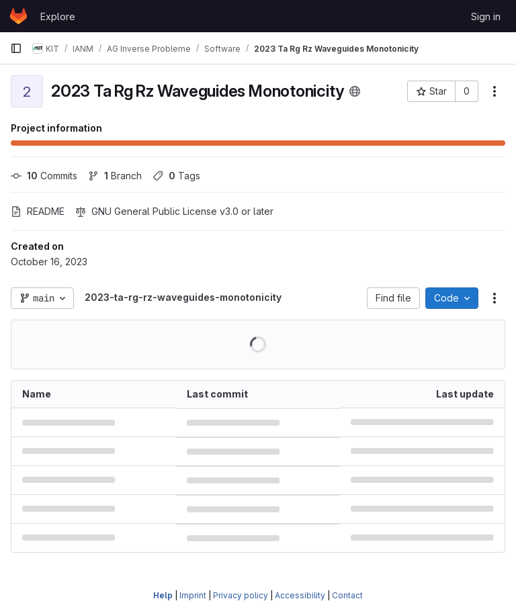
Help (163, 595)
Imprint (192, 595)
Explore (57, 16)
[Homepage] (18, 16)
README (37, 211)
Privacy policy (240, 595)
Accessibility (300, 595)
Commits (44, 175)
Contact (347, 595)
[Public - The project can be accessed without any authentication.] (354, 91)
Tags (176, 175)
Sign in (486, 16)
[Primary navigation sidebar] (16, 48)
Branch (115, 175)
